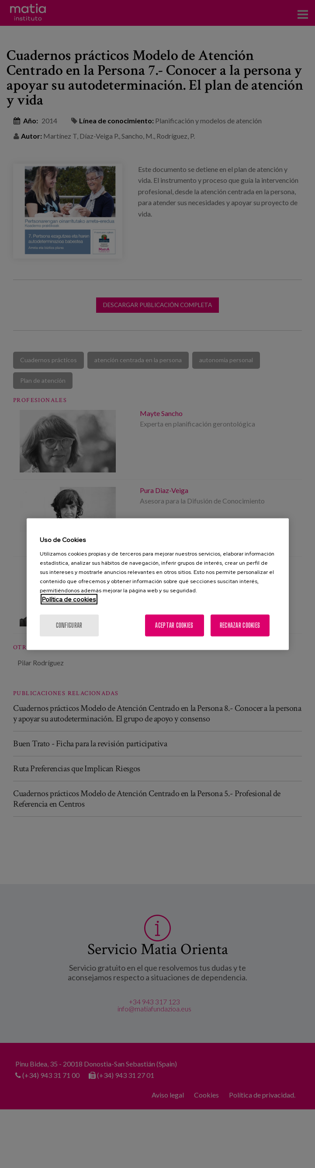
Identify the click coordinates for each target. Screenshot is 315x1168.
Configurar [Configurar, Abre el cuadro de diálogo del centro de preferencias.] (69, 625)
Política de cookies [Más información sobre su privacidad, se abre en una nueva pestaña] (69, 599)
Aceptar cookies (174, 625)
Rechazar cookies (240, 625)
